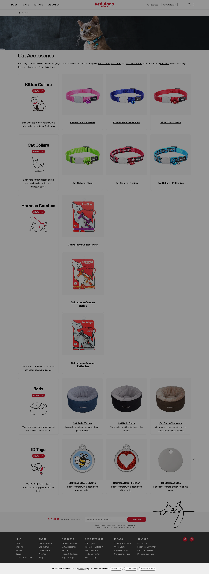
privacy (81, 568)
